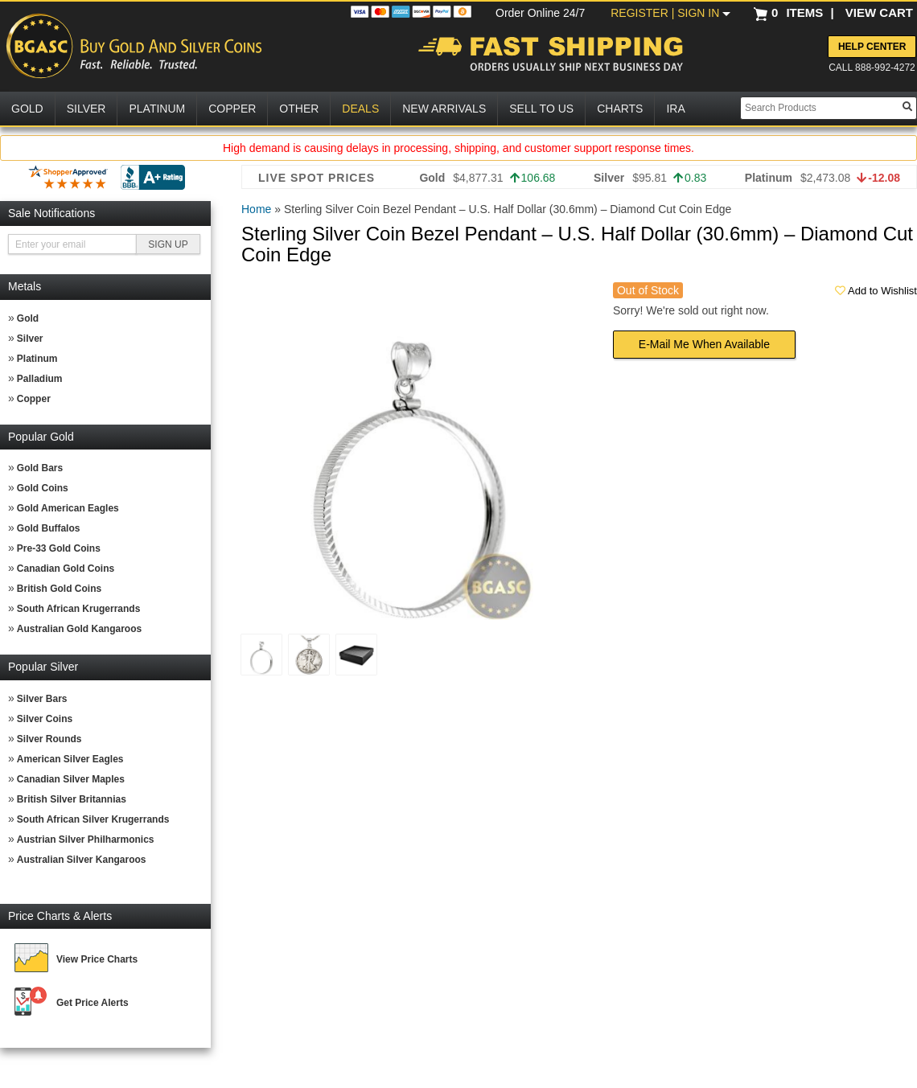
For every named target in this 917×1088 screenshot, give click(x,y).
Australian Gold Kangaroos (79, 628)
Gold (28, 318)
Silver (30, 338)
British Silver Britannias (71, 799)
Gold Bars (40, 468)
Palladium (40, 378)
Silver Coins (44, 719)
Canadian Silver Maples (71, 779)
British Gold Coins (59, 588)
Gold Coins (42, 488)
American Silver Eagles (70, 759)
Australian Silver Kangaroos (81, 859)
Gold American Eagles (68, 508)
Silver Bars (42, 698)
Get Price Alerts (92, 1002)
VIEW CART (879, 12)
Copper (34, 398)
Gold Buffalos (48, 528)
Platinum (37, 358)
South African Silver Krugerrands (93, 819)
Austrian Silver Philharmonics (85, 839)
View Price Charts (97, 959)
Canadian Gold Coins (65, 568)
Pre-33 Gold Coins (59, 548)
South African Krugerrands (79, 608)
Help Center (872, 46)
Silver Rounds (49, 739)
